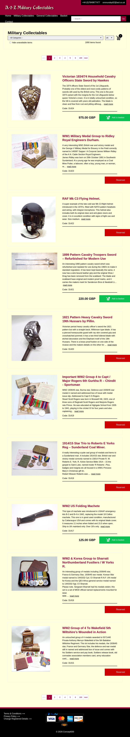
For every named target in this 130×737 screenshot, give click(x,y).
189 (80, 58)
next (85, 58)
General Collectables (47, 15)
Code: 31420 (68, 349)
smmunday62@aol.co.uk (114, 2)
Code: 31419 (68, 416)
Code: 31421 (68, 289)
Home (8, 15)
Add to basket (101, 117)
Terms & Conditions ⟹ (14, 714)
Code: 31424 (68, 108)
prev (44, 58)
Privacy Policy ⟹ (12, 716)
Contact (9, 21)
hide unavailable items (21, 42)
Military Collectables (24, 15)
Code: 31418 (68, 478)
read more (108, 104)
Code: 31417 (68, 531)
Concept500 (68, 732)
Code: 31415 (68, 663)
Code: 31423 (68, 171)
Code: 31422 (68, 223)
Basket (63, 15)
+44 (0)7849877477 (91, 2)
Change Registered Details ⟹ (18, 719)
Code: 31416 (68, 600)
